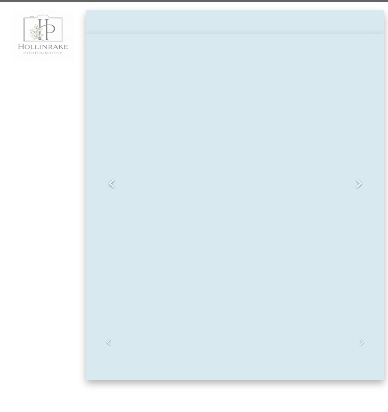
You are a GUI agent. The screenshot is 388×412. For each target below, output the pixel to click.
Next (359, 184)
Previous (112, 184)
